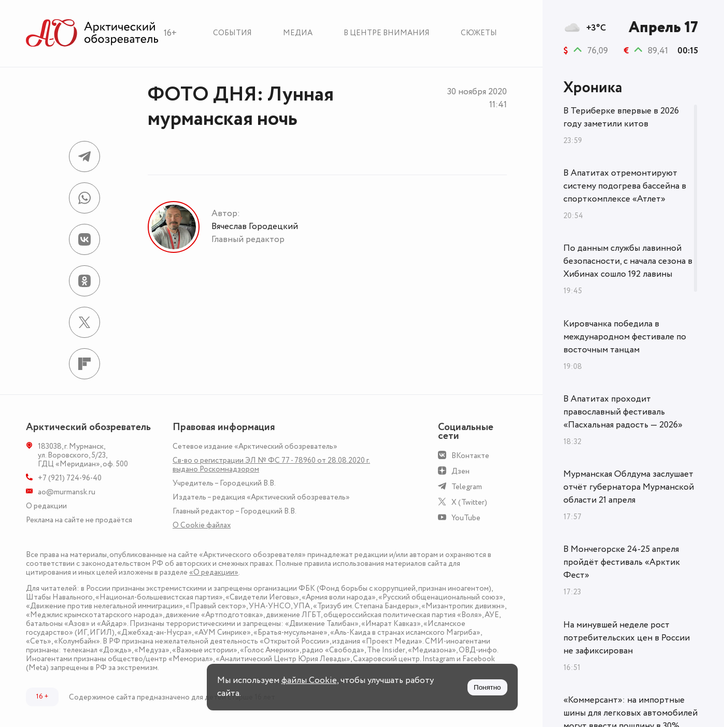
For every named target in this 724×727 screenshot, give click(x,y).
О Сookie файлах (202, 525)
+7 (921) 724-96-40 (70, 478)
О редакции (46, 506)
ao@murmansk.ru (66, 492)
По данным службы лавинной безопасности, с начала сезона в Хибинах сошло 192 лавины (627, 261)
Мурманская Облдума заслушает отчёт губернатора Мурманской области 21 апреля (628, 487)
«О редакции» (213, 572)
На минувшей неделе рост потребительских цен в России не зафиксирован (626, 638)
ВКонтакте (470, 455)
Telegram (466, 486)
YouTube (465, 518)
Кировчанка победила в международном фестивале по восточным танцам (624, 337)
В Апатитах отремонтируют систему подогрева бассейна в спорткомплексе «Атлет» (624, 186)
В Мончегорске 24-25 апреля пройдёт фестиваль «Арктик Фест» (621, 562)
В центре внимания (387, 32)
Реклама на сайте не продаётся (79, 520)
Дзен (460, 471)
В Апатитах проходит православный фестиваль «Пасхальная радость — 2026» (623, 412)
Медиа (298, 32)
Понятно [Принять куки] (487, 687)
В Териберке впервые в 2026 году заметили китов (621, 117)
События (232, 32)
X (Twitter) (469, 502)
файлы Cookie (309, 680)
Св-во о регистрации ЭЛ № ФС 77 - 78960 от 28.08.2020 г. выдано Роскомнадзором (271, 465)
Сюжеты (479, 32)
